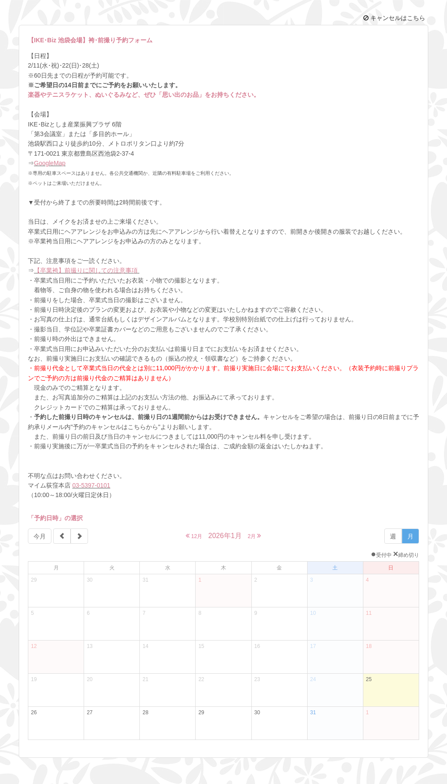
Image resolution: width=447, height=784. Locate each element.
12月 (194, 535)
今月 (40, 536)
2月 (254, 535)
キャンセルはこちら (394, 17)
